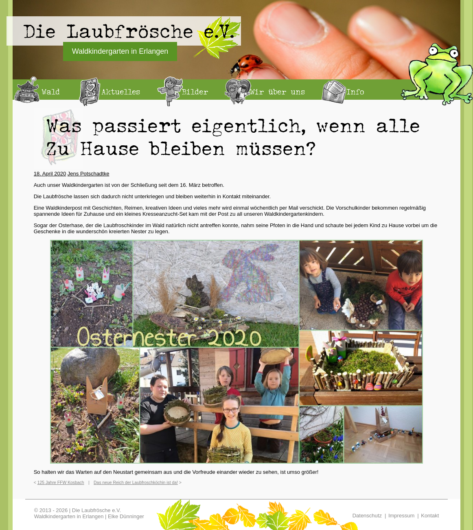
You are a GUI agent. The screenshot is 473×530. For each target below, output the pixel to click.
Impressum (401, 515)
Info (355, 91)
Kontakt (430, 515)
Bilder (195, 91)
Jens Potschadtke (88, 174)
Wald (51, 91)
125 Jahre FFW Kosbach (60, 482)
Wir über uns (277, 91)
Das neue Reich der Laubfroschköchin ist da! (136, 482)
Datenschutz (367, 515)
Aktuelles (120, 91)
